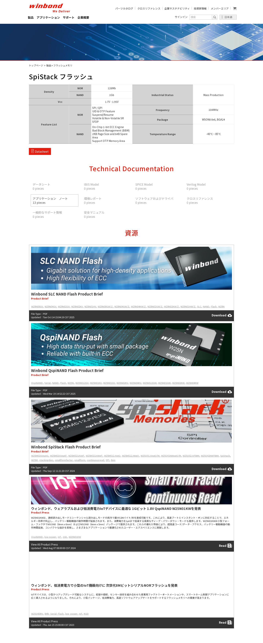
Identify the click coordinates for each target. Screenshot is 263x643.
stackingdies (46, 460)
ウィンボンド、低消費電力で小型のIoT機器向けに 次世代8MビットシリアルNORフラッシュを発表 (104, 585)
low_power (71, 613)
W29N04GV (50, 306)
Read (225, 546)
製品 (31, 17)
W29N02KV (77, 306)
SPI (107, 460)
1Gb (65, 537)
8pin (113, 460)
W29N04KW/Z (138, 306)
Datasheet (42, 151)
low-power (50, 537)
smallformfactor (64, 460)
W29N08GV (37, 306)
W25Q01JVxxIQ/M (150, 455)
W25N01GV (109, 383)
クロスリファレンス (148, 8)
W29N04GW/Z (121, 306)
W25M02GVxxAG (39, 455)
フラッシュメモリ (62, 65)
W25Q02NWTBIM (210, 455)
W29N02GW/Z (154, 306)
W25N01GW (164, 383)
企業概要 (83, 17)
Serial (47, 383)
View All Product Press (44, 544)
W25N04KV (135, 383)
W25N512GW (150, 383)
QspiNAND (37, 383)
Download (222, 315)
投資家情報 (200, 8)
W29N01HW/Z (187, 306)
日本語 (228, 17)
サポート (69, 17)
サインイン (181, 17)
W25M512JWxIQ (130, 455)
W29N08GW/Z (105, 306)
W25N (71, 383)
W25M (34, 460)
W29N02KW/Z (171, 306)
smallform (79, 460)
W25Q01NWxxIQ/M (171, 455)
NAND (206, 306)
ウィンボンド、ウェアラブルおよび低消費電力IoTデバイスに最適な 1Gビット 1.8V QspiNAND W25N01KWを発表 (116, 508)
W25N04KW (192, 383)
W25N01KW (75, 537)
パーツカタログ (124, 8)
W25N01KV (96, 383)
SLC (199, 306)
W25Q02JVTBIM (191, 455)
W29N (221, 306)
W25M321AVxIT (76, 455)
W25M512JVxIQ (112, 455)
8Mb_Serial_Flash (54, 613)
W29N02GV (64, 306)
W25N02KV (122, 383)
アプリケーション (48, 17)
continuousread (95, 460)
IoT (59, 537)
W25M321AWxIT (94, 455)
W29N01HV (90, 306)
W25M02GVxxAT (58, 455)
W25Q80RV (37, 613)
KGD (86, 613)
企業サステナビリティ (177, 8)
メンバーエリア (220, 8)
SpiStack (225, 455)
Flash (214, 306)
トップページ (36, 65)
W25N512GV (81, 383)
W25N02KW (178, 383)
